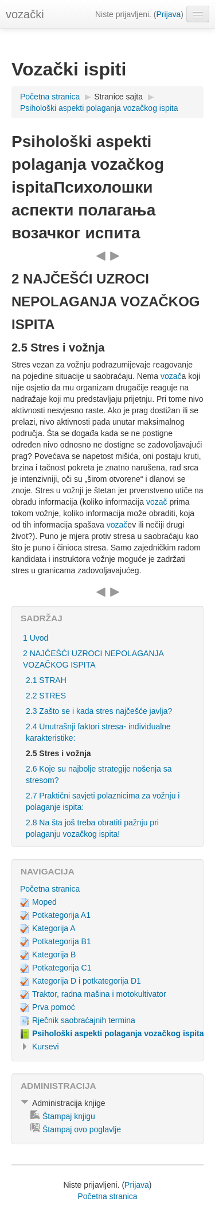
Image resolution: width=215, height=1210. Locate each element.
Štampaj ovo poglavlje (81, 1129)
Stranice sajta (118, 96)
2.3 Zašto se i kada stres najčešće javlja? (99, 711)
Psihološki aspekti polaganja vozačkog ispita (99, 108)
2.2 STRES (46, 695)
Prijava (169, 14)
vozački (25, 14)
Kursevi (45, 1046)
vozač (171, 376)
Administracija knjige (68, 1103)
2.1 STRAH (46, 680)
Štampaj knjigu (68, 1116)
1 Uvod (35, 637)
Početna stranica (50, 96)
